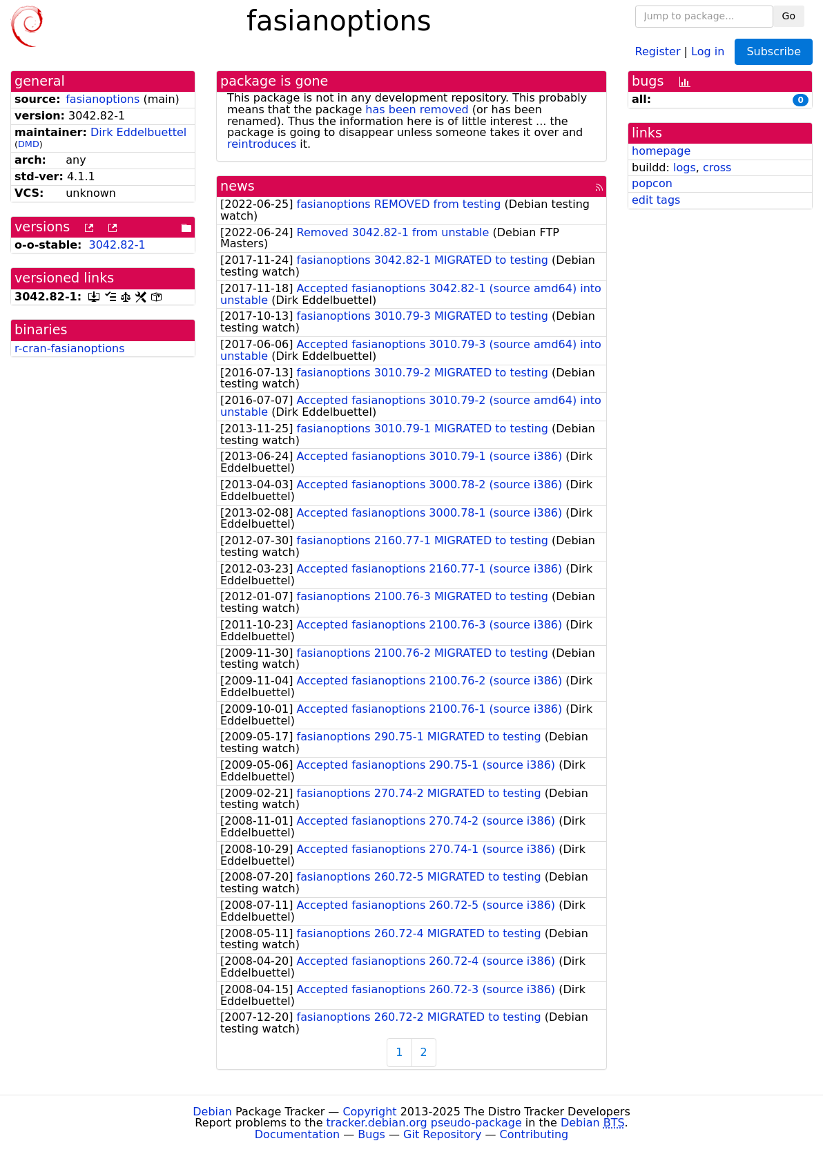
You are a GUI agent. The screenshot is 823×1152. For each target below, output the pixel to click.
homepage (661, 150)
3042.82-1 (116, 244)
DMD (28, 144)
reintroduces (261, 144)
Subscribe (773, 51)
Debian (212, 1111)
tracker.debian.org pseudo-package (424, 1122)
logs (684, 167)
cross (717, 167)
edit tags (656, 200)
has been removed (416, 109)
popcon (652, 183)
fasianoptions (102, 99)
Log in (707, 50)
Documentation (297, 1134)
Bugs (371, 1134)
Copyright (369, 1111)
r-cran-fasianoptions (69, 348)
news (237, 186)
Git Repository (442, 1134)
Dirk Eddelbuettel (138, 132)
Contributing (534, 1134)
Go (788, 15)
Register (658, 50)
